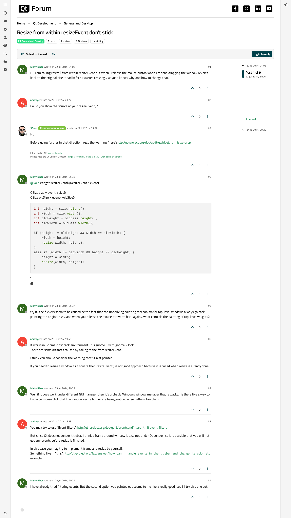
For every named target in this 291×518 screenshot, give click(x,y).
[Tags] (5, 21)
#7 (209, 388)
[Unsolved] (5, 69)
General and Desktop (30, 41)
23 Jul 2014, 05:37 (65, 306)
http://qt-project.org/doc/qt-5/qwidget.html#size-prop (154, 142)
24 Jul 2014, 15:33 (61, 421)
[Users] (5, 37)
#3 (209, 128)
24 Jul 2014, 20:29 (65, 480)
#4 (209, 177)
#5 (209, 306)
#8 (209, 421)
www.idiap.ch (55, 153)
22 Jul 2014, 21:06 (65, 67)
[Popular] (5, 29)
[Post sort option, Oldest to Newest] (34, 54)
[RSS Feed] (54, 54)
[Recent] (5, 13)
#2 (209, 100)
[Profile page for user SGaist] (22, 131)
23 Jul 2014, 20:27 (65, 388)
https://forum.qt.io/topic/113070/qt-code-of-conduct (95, 157)
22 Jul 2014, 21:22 (61, 100)
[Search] (5, 53)
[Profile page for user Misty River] (22, 69)
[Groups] (5, 45)
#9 (209, 480)
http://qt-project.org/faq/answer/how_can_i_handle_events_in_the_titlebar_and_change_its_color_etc (136, 453)
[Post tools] (207, 88)
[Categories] (5, 5)
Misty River (36, 67)
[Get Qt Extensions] (5, 61)
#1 (209, 67)
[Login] (285, 5)
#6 (209, 339)
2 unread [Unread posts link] (251, 119)
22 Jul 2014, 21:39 (87, 128)
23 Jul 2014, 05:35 (65, 177)
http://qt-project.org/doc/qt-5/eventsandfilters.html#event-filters (122, 427)
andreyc (35, 100)
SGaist (34, 128)
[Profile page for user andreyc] (22, 103)
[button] (5, 513)
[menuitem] (285, 5)
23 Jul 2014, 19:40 (61, 339)
